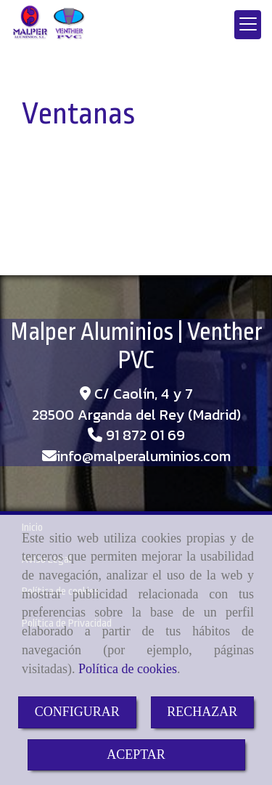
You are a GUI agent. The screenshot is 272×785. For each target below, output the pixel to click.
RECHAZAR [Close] (202, 711)
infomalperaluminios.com (144, 456)
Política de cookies (127, 669)
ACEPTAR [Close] (136, 754)
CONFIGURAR (77, 711)
